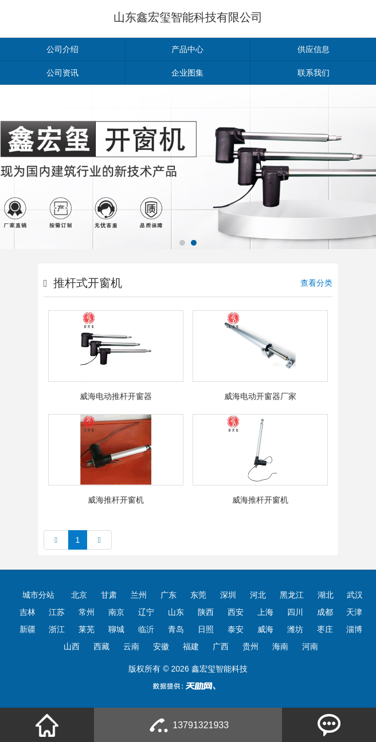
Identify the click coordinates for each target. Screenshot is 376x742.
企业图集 (187, 72)
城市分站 (38, 594)
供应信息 (313, 49)
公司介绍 (62, 49)
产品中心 (187, 49)
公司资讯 (62, 72)
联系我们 (313, 72)
